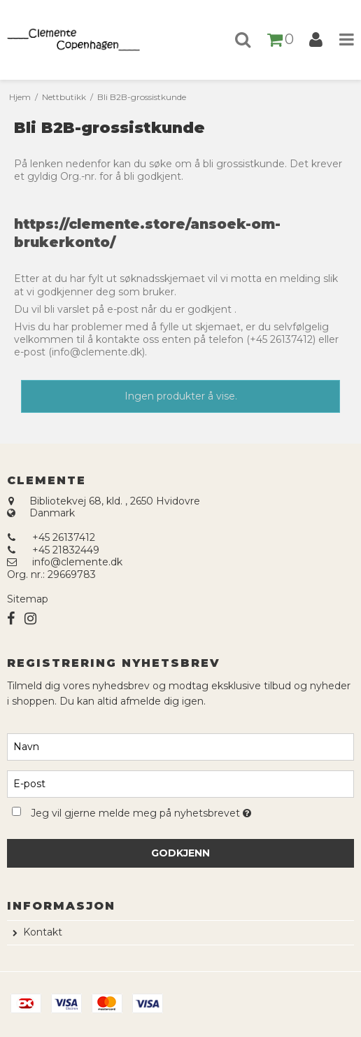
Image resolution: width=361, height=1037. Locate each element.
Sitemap (27, 599)
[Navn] (180, 746)
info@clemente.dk (77, 562)
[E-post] (180, 783)
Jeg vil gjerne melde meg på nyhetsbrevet (176, 811)
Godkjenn (180, 853)
